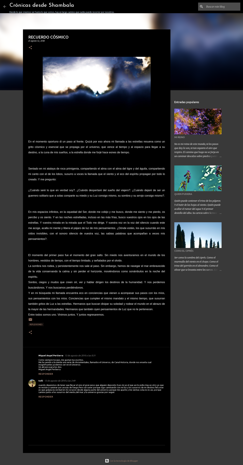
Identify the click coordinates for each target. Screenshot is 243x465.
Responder (45, 374)
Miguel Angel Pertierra (50, 355)
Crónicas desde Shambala (41, 5)
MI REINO (179, 137)
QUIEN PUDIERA (183, 194)
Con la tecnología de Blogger (121, 461)
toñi (40, 380)
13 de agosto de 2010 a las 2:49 (59, 380)
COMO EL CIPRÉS (183, 250)
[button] (30, 47)
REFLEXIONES (36, 324)
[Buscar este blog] (222, 7)
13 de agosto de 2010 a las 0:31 (80, 355)
